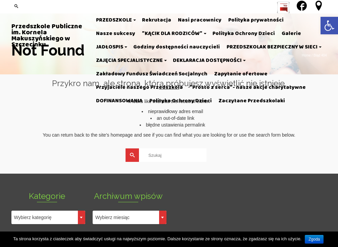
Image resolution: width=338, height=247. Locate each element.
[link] (329, 25)
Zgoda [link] (314, 239)
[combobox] (48, 217)
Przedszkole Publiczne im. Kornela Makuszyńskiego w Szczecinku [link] (46, 36)
